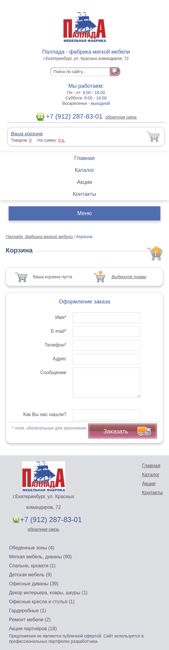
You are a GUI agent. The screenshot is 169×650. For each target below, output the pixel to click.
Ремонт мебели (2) (30, 619)
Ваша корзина (26, 133)
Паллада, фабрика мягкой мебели (39, 236)
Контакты (84, 194)
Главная (84, 158)
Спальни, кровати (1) (32, 565)
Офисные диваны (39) (33, 583)
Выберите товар (128, 276)
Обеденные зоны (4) (31, 547)
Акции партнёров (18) (33, 628)
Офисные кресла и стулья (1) (42, 601)
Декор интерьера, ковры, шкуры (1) (48, 592)
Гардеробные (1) (27, 610)
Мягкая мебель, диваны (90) (40, 556)
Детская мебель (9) (30, 574)
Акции (84, 182)
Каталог (84, 170)
